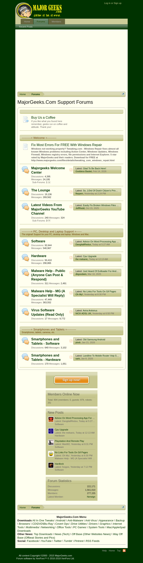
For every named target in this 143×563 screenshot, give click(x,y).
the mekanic (82, 259)
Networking (48, 527)
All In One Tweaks (43, 520)
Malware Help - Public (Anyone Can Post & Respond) (48, 275)
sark (78, 358)
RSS (71, 169)
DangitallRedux (83, 244)
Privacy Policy (119, 555)
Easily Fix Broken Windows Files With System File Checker (113, 205)
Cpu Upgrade (89, 256)
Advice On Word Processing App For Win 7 (104, 241)
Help (104, 550)
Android (60, 520)
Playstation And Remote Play (69, 441)
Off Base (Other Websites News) (91, 534)
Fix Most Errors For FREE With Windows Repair (66, 145)
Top (119, 550)
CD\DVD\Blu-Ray (42, 523)
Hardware (38, 256)
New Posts (56, 412)
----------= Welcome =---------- (39, 137)
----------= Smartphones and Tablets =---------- (49, 329)
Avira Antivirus (90, 310)
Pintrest (78, 540)
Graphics (105, 523)
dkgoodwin (81, 274)
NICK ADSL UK (83, 313)
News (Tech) (62, 534)
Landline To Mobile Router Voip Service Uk (104, 355)
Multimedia (32, 527)
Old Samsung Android (94, 339)
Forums (41, 21)
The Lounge (40, 190)
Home (27, 21)
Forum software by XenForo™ (45, 558)
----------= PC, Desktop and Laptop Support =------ (52, 231)
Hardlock (59, 464)
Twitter (58, 540)
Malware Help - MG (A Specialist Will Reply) (77, 458)
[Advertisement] (71, 60)
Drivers (93, 523)
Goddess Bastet (84, 171)
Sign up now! (71, 380)
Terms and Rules (102, 555)
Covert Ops (62, 523)
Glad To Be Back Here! (94, 168)
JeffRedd (80, 208)
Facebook (33, 540)
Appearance (106, 520)
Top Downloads (43, 534)
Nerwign (91, 496)
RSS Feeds (92, 540)
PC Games (79, 527)
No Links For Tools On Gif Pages (99, 291)
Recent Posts (25, 26)
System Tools (97, 527)
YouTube (46, 540)
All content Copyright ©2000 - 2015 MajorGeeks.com (45, 555)
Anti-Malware (75, 520)
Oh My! (79, 294)
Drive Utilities (79, 523)
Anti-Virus (91, 520)
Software (38, 241)
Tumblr (68, 540)
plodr (78, 342)
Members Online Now (64, 394)
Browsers (24, 523)
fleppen (79, 193)
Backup (120, 520)
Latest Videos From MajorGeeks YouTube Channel (48, 209)
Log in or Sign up (112, 3)
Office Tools (64, 527)
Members (56, 21)
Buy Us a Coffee (43, 117)
